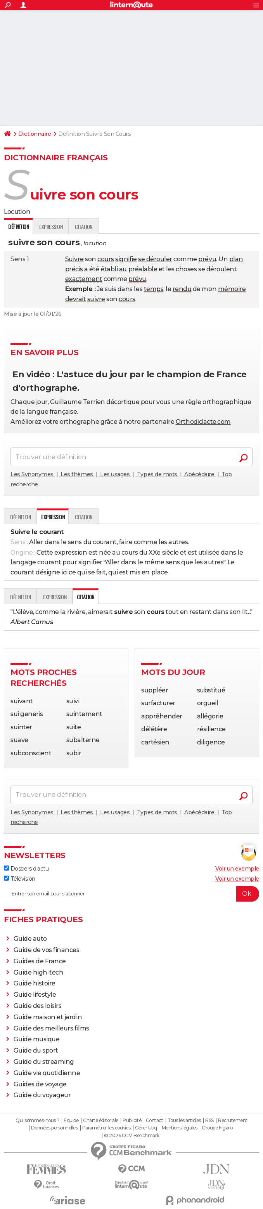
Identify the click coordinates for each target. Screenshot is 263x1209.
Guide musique (37, 1039)
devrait (75, 299)
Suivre (74, 259)
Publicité (132, 1120)
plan (236, 259)
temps (154, 289)
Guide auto (30, 938)
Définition (20, 517)
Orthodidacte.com (203, 421)
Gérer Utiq (146, 1128)
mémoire (232, 289)
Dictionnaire (34, 133)
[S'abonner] (131, 894)
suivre (96, 299)
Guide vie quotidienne (47, 1073)
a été (91, 269)
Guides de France (40, 961)
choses (186, 269)
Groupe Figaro (217, 1128)
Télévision (19, 878)
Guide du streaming (44, 1061)
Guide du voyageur (42, 1095)
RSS (209, 1120)
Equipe (71, 1120)
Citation (83, 226)
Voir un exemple (237, 868)
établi (109, 269)
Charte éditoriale (100, 1120)
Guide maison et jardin (48, 1017)
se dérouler (155, 259)
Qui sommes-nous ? (37, 1120)
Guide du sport (36, 1050)
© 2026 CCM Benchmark (131, 1135)
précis (74, 269)
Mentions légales (179, 1128)
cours (105, 259)
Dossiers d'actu (26, 868)
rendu (182, 289)
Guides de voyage (40, 1084)
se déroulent (217, 269)
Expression (50, 226)
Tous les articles (184, 1120)
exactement (83, 279)
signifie (126, 259)
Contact (154, 1120)
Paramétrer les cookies (106, 1128)
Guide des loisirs (38, 1006)
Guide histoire (34, 983)
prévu (207, 259)
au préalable (138, 269)
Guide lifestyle (35, 994)
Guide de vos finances (47, 950)
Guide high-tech (39, 972)
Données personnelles (54, 1128)
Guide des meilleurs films (51, 1028)
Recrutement (232, 1120)
